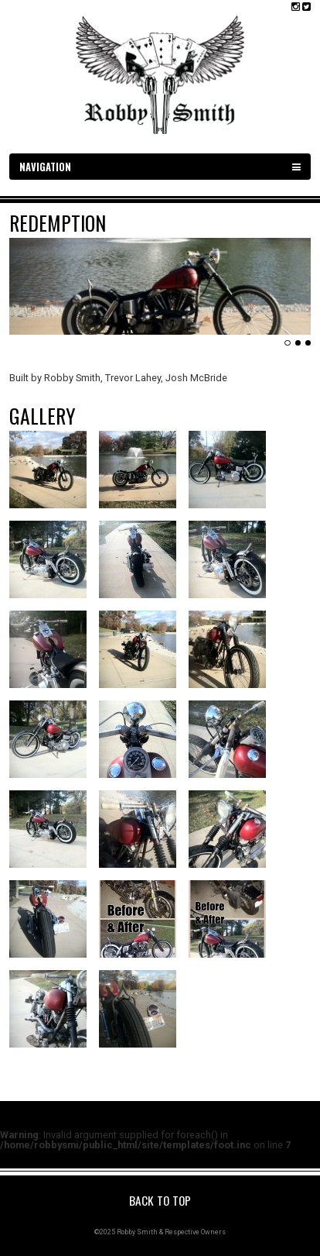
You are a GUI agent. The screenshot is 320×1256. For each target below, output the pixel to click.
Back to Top (160, 1200)
